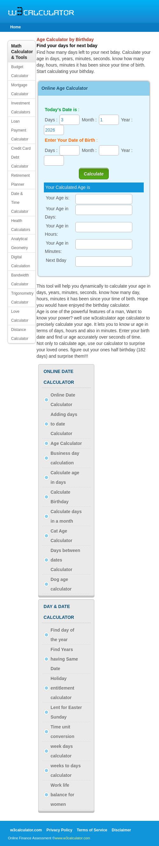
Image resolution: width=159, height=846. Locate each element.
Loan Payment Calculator (19, 130)
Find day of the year (62, 634)
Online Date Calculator (63, 399)
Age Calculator (66, 443)
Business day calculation (65, 458)
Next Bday (56, 260)
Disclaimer (121, 830)
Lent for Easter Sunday (66, 712)
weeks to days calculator (66, 770)
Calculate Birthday (60, 497)
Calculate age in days (65, 477)
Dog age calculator (61, 584)
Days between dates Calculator (65, 560)
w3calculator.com (26, 830)
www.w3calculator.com (72, 838)
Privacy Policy (59, 830)
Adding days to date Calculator (64, 424)
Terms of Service (92, 830)
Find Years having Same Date (64, 659)
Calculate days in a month (66, 516)
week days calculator (62, 751)
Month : (89, 119)
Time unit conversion (62, 731)
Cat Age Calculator (61, 535)
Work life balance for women (62, 795)
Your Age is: (57, 197)
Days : (51, 119)
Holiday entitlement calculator (62, 688)
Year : (127, 119)
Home (15, 27)
